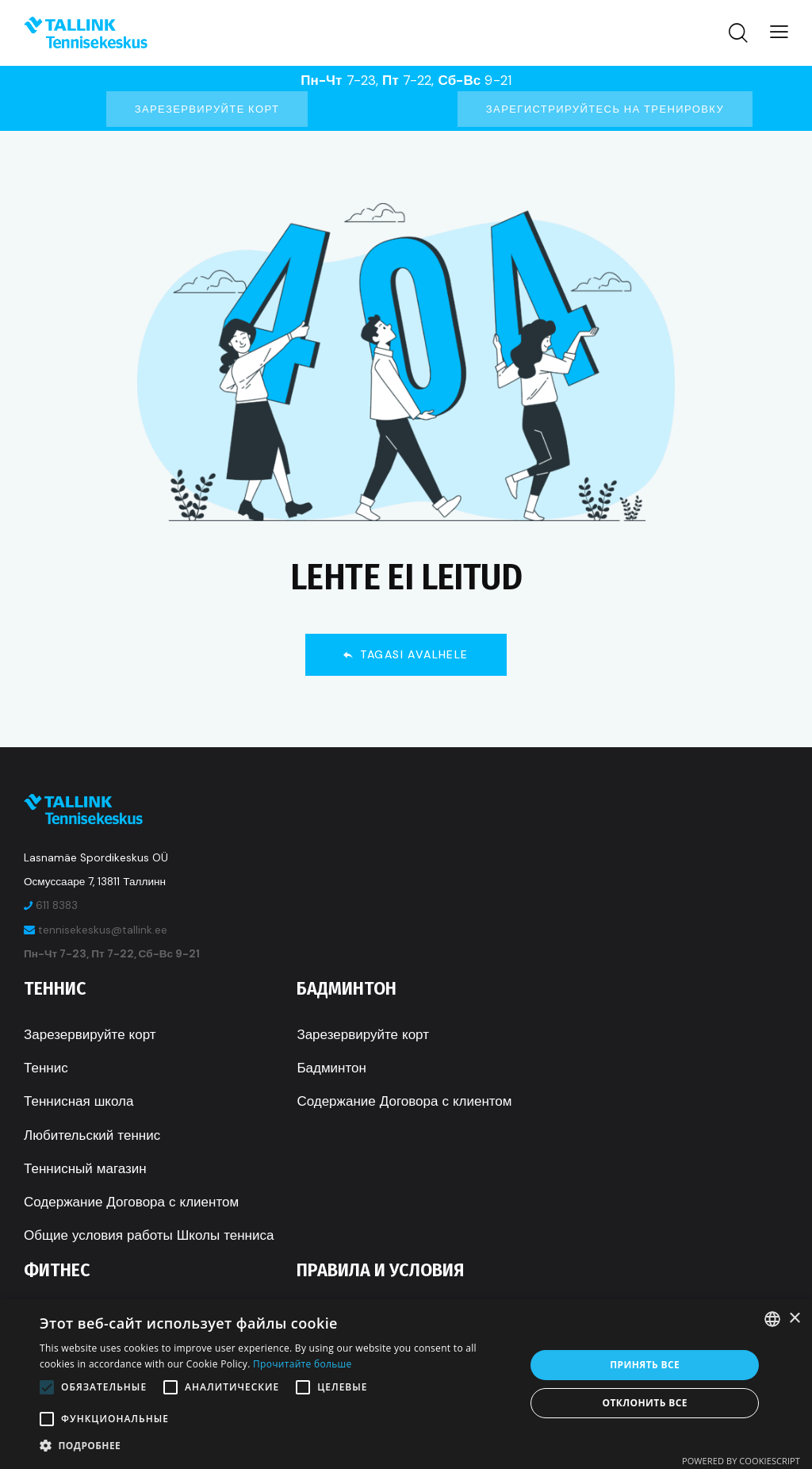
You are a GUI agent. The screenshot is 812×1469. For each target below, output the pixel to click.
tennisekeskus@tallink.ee (102, 930)
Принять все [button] (645, 1364)
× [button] (794, 1319)
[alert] (406, 1384)
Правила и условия (380, 1269)
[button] (275, 1446)
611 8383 (57, 905)
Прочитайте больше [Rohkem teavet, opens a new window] (302, 1364)
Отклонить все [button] (644, 1403)
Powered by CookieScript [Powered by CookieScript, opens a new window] (741, 1461)
